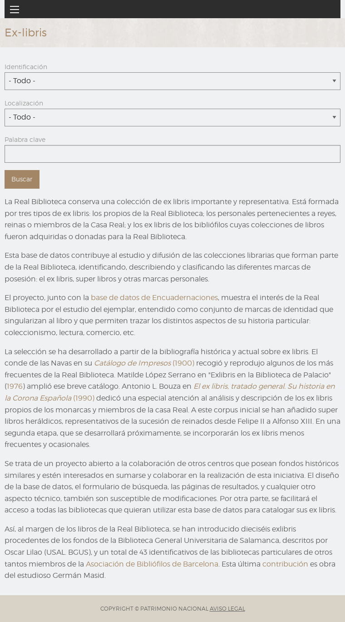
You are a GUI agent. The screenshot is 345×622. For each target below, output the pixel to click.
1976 (15, 386)
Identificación (26, 66)
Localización (24, 103)
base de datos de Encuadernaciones (154, 297)
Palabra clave (25, 139)
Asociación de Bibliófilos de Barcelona (152, 564)
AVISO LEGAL (227, 608)
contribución (285, 564)
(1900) (144, 363)
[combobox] (172, 81)
